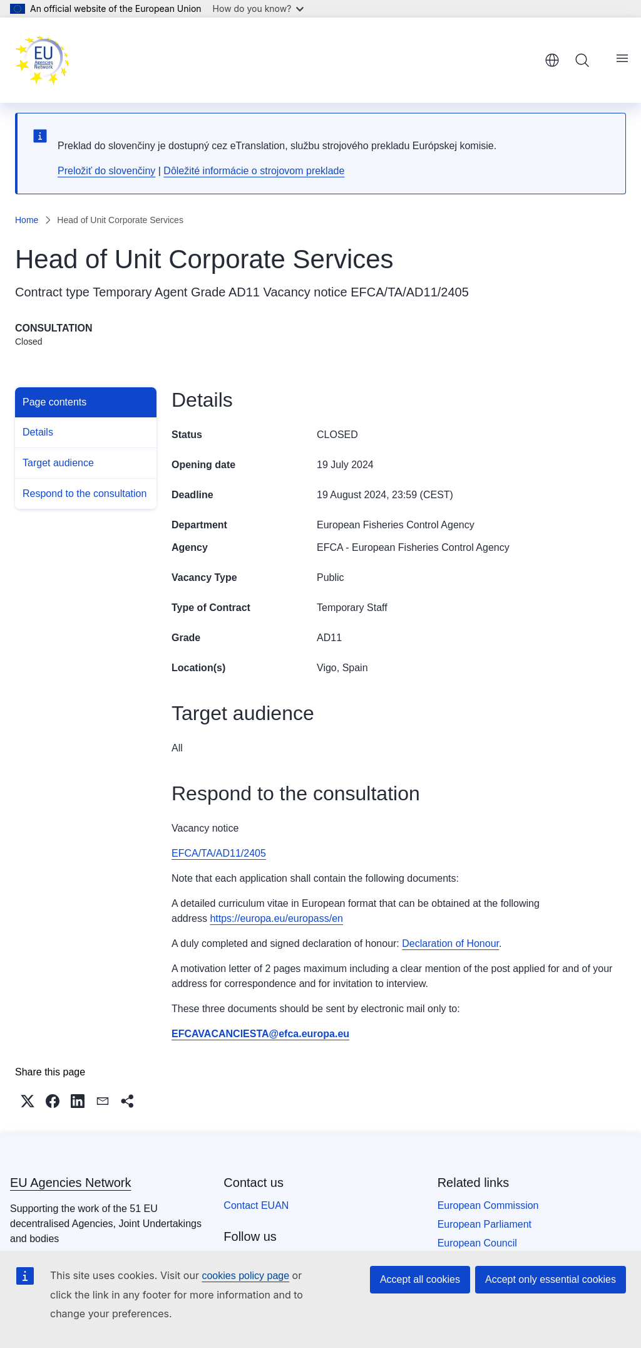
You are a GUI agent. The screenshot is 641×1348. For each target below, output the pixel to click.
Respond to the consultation (84, 493)
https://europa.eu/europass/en (276, 918)
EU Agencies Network (70, 1182)
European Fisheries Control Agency (395, 525)
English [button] (552, 60)
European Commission (488, 1205)
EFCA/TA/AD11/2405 (410, 292)
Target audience (58, 462)
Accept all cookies (420, 1279)
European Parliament (484, 1224)
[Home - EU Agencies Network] (42, 60)
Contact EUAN (256, 1205)
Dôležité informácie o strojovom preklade (253, 170)
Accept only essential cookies (550, 1279)
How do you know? (258, 8)
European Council (477, 1243)
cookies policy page (245, 1275)
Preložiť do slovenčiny (106, 170)
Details (38, 432)
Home (26, 220)
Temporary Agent (140, 292)
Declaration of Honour (450, 943)
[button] (28, 1101)
